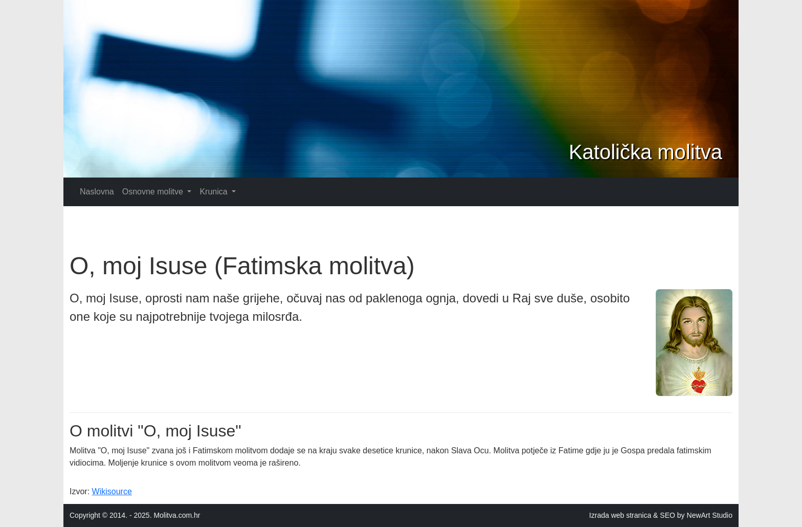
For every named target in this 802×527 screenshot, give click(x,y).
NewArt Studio (709, 515)
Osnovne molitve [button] (154, 191)
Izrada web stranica (620, 515)
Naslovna (97, 191)
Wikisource (112, 491)
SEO (667, 515)
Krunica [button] (214, 191)
